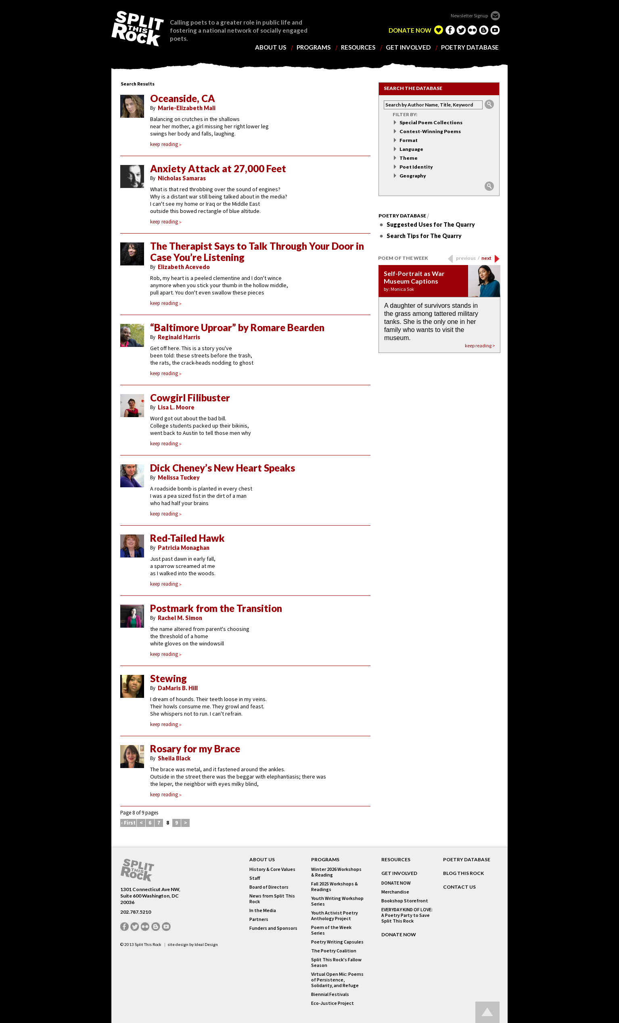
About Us (262, 859)
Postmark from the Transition (216, 608)
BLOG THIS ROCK (463, 873)
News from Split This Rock (272, 898)
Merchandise (395, 892)
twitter (461, 30)
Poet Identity (416, 167)
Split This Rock (148, 944)
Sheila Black (174, 758)
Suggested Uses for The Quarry (431, 224)
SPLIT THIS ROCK (137, 28)
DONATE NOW (410, 30)
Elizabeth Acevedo (184, 266)
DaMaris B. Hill (178, 688)
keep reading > (480, 345)
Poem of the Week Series (331, 930)
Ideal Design (206, 944)
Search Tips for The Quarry (424, 235)
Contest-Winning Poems (430, 131)
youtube (495, 30)
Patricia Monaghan (183, 547)
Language (411, 149)
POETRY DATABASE (466, 859)
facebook (450, 30)
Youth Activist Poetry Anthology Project (334, 915)
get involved (408, 47)
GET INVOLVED (399, 873)
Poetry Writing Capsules (337, 942)
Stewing (168, 678)
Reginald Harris (179, 337)
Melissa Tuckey (179, 477)
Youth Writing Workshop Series (337, 901)
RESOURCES (395, 859)
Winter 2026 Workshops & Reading (336, 872)
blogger (484, 30)
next (486, 258)
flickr (472, 30)
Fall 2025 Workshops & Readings (334, 886)
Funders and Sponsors (273, 928)
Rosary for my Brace (195, 748)
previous (468, 258)
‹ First (128, 822)
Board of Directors (269, 887)
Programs (325, 859)
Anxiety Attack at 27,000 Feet (218, 168)
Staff (254, 878)
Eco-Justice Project (332, 1003)
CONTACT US (459, 887)
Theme (408, 158)
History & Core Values (272, 869)
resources (358, 47)
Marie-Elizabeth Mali (186, 107)
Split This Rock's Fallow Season (336, 962)
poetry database (470, 47)
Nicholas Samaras (182, 178)
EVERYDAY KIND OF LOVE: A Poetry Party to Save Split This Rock (407, 915)
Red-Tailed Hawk (187, 538)
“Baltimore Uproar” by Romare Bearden (237, 327)
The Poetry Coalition (333, 951)
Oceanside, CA (182, 98)
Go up (487, 1012)
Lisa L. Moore (176, 407)
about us (270, 47)
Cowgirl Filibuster (190, 397)
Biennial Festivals (330, 994)
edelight (438, 30)
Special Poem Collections (430, 122)
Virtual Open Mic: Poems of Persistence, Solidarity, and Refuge (337, 979)
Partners (258, 919)
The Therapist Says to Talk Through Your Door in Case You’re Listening (257, 251)
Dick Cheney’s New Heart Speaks (222, 468)
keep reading (166, 144)
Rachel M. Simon (180, 617)
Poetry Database (402, 216)
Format (408, 140)
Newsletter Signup (469, 16)
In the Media (262, 910)
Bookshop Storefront (404, 901)
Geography (412, 176)
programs (313, 47)
